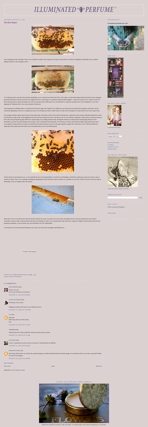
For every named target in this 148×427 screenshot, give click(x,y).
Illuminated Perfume (14, 350)
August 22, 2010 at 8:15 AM (19, 335)
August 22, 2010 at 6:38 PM (19, 358)
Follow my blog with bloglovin (116, 207)
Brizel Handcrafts (14, 287)
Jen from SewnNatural (15, 299)
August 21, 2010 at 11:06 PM (20, 310)
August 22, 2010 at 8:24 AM (19, 345)
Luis (10, 314)
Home (53, 366)
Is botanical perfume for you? (118, 23)
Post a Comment (8, 363)
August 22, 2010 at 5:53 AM (19, 325)
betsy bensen (12, 340)
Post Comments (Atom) (18, 370)
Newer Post (7, 366)
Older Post (99, 366)
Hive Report (17, 276)
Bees (11, 276)
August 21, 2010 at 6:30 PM (19, 295)
